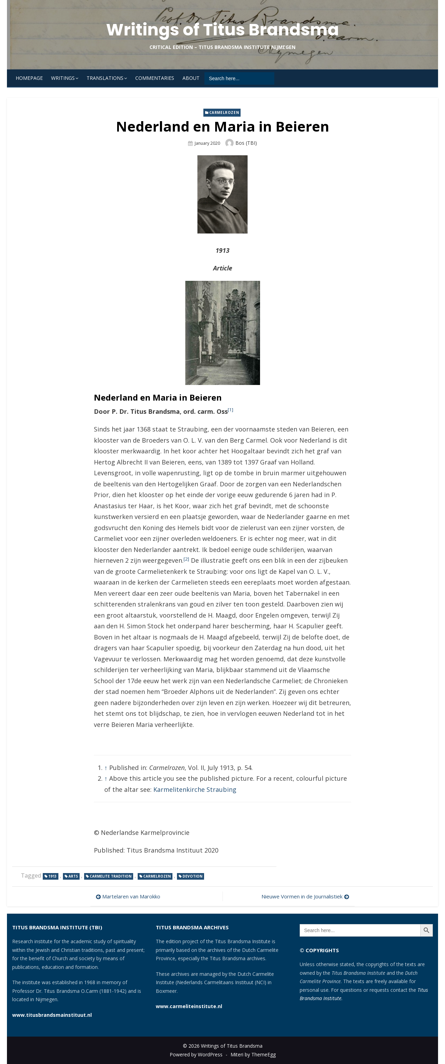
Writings (63, 78)
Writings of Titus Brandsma (222, 29)
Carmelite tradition (110, 876)
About (191, 78)
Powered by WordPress (196, 1054)
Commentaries (154, 78)
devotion (192, 876)
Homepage (29, 78)
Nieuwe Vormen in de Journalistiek (301, 896)
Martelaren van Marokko (131, 896)
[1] (230, 410)
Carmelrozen (224, 112)
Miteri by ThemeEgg (253, 1054)
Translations (105, 78)
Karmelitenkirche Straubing (194, 789)
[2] (186, 559)
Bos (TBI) (246, 143)
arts (73, 876)
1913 (52, 876)
